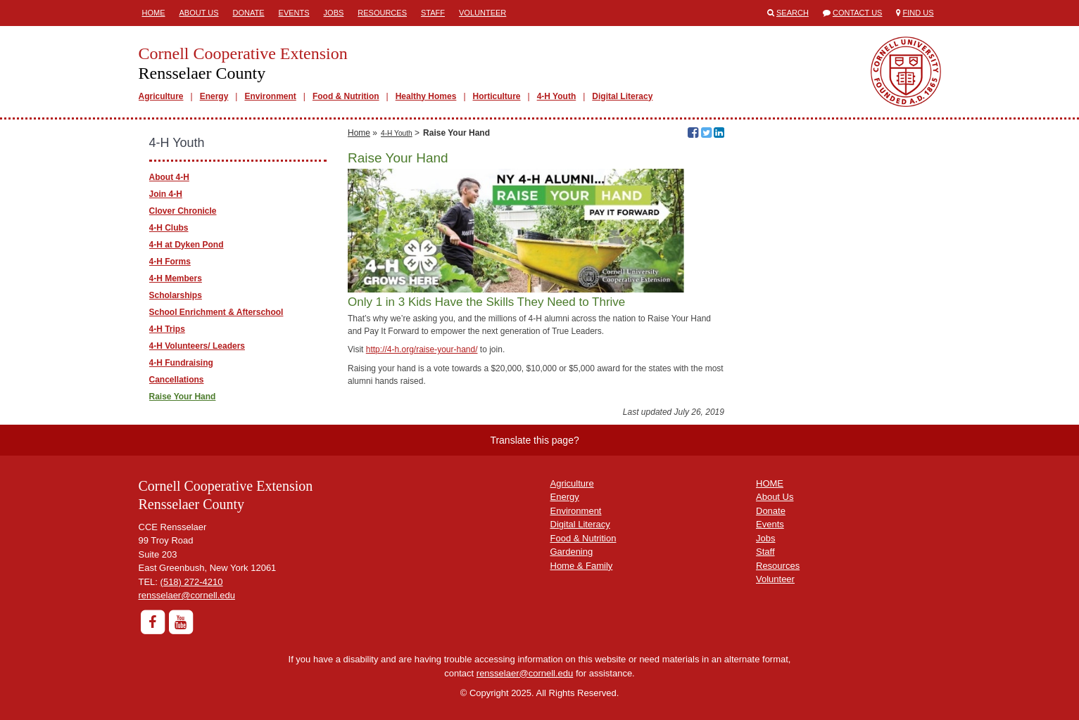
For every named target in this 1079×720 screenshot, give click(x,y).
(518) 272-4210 (191, 582)
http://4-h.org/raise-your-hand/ (422, 349)
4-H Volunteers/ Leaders (197, 346)
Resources (382, 12)
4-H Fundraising (181, 363)
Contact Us (858, 12)
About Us (199, 12)
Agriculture (161, 96)
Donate (249, 12)
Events (294, 12)
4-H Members (175, 278)
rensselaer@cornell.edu (187, 595)
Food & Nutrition (346, 96)
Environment (270, 96)
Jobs (334, 12)
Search (792, 12)
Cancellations (176, 380)
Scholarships (175, 295)
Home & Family (581, 565)
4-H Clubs (169, 228)
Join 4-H (165, 194)
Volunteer (482, 12)
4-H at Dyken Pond (186, 245)
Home (153, 12)
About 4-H (169, 177)
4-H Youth (556, 96)
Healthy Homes (426, 96)
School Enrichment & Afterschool (216, 312)
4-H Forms (170, 261)
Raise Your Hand (182, 396)
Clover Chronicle (183, 211)
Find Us (918, 12)
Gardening (571, 551)
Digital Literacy (622, 96)
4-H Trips (167, 329)
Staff (433, 12)
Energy (214, 96)
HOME (769, 483)
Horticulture (497, 96)
